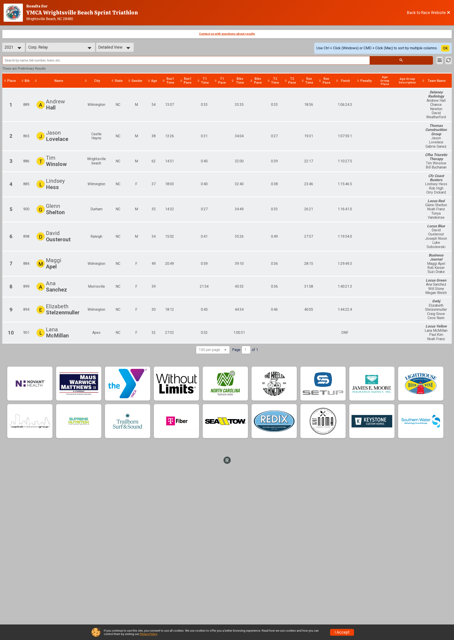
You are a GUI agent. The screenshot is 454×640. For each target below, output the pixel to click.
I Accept (342, 632)
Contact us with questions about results (227, 34)
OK (445, 48)
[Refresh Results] (448, 60)
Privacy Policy (148, 634)
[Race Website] (15, 13)
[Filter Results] (439, 60)
